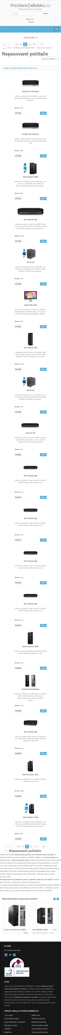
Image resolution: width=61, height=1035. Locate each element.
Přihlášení (7, 1029)
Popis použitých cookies (40, 1029)
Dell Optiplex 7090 (30, 817)
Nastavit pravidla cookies (40, 1032)
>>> (4, 48)
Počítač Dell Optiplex (30, 689)
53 (34, 44)
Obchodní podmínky (38, 1019)
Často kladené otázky (11, 1019)
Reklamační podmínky (39, 1022)
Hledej (45, 13)
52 (29, 44)
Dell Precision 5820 (31, 647)
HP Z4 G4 (30, 262)
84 (42, 44)
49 (16, 44)
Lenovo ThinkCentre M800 (15, 930)
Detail (43, 113)
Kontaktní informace (13, 950)
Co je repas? (8, 1015)
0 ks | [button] (30, 19)
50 (21, 44)
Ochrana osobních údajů (40, 1025)
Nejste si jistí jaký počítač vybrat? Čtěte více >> (21, 68)
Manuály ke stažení (10, 1025)
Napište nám (36, 1015)
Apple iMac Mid (30, 305)
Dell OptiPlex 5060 (40, 930)
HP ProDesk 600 (30, 220)
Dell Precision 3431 (31, 775)
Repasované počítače (44, 48)
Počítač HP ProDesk (30, 92)
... (12, 44)
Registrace (8, 1032)
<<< (4, 44)
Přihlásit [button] (31, 22)
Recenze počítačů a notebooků (14, 1022)
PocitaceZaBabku (30, 5)
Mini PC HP (30, 433)
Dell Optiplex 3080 (30, 177)
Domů (9, 48)
